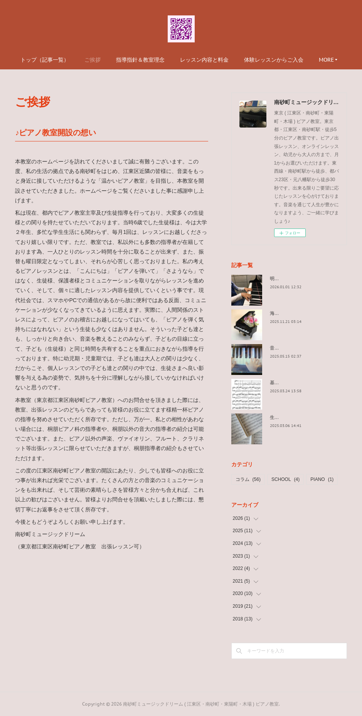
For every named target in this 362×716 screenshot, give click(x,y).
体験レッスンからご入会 (273, 59)
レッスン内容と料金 (204, 59)
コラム (248, 479)
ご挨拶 (92, 59)
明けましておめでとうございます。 (307, 278)
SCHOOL (285, 479)
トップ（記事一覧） (44, 59)
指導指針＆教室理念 (140, 59)
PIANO (321, 479)
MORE (326, 59)
